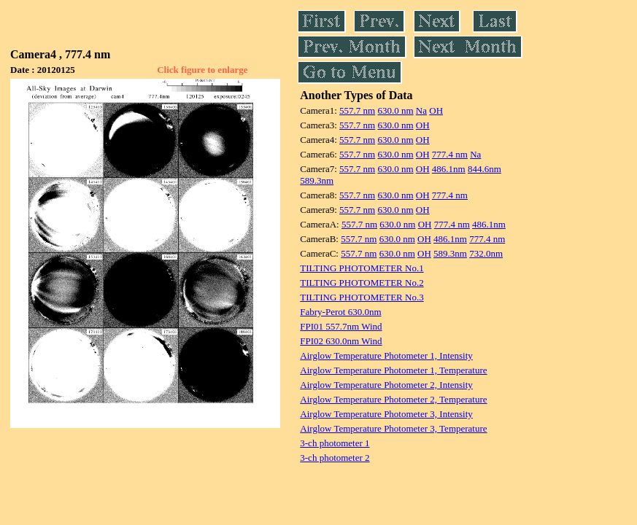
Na (421, 110)
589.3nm (316, 180)
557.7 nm (357, 110)
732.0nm (486, 253)
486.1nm (449, 168)
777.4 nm (450, 154)
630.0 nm (395, 110)
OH (436, 110)
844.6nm (484, 168)
